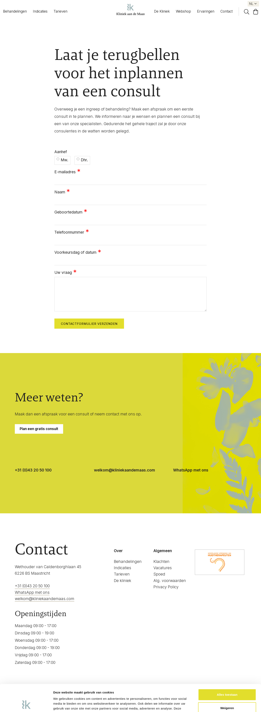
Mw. (62, 160)
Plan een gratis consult (39, 429)
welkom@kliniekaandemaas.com (124, 470)
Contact (226, 11)
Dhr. (82, 160)
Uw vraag (63, 272)
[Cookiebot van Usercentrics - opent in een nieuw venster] (26, 704)
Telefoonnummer (69, 232)
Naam (59, 192)
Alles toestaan (227, 669)
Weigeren (227, 682)
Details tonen (62, 704)
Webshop (183, 11)
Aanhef (60, 152)
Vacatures (162, 568)
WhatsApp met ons (190, 470)
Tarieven (60, 11)
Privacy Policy (166, 587)
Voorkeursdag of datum (75, 252)
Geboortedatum (68, 212)
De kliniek (122, 580)
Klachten (161, 561)
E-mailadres (65, 172)
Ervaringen (205, 11)
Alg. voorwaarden (169, 580)
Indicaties (40, 11)
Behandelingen (15, 11)
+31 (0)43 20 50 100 (33, 470)
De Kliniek (162, 11)
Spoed (159, 574)
